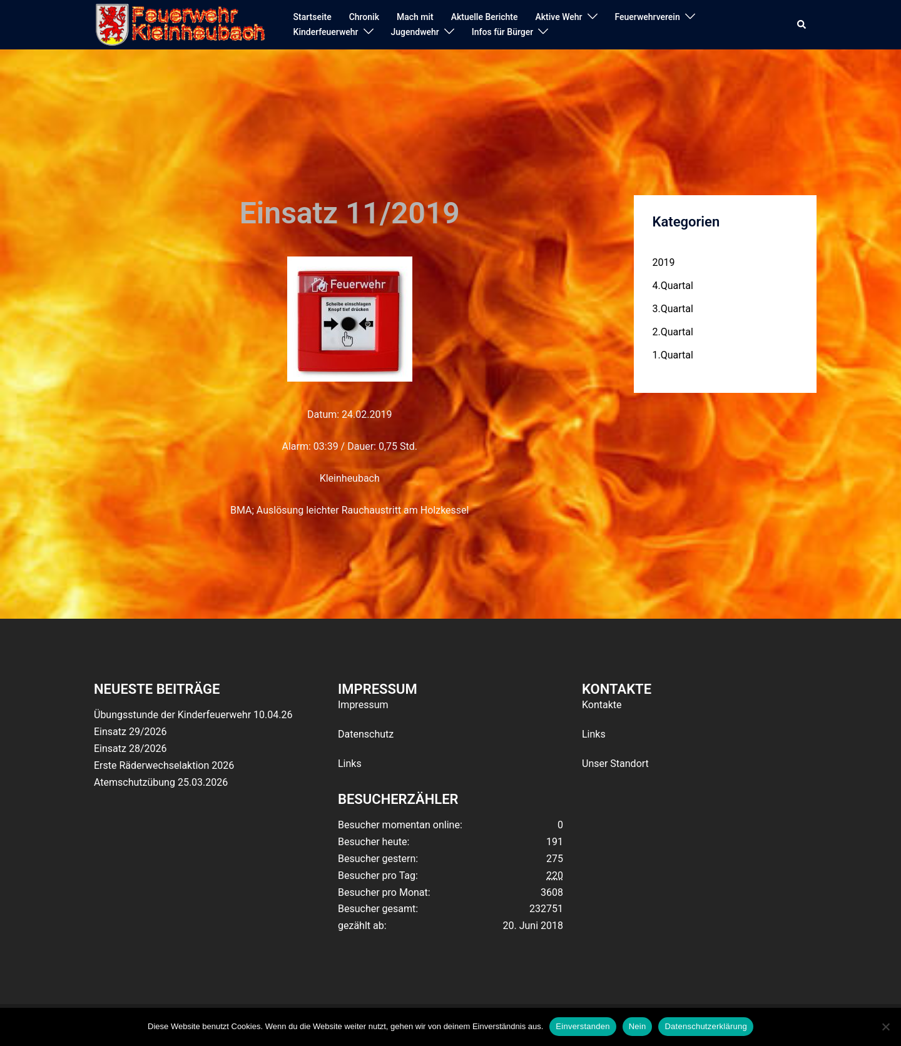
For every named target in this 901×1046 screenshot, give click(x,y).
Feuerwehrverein (647, 17)
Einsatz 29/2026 (130, 732)
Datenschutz (366, 734)
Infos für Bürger (502, 32)
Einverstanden (582, 1026)
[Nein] (885, 1026)
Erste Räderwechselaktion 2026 (164, 765)
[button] (802, 25)
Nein (637, 1026)
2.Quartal (673, 332)
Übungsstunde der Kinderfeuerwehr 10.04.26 (193, 715)
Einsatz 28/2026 (130, 748)
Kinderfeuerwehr (326, 32)
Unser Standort (615, 763)
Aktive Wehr (559, 17)
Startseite (312, 17)
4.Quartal (673, 286)
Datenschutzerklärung (705, 1026)
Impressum (363, 705)
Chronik (364, 17)
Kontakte (602, 705)
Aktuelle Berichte (484, 17)
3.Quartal (673, 309)
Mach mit (415, 17)
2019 (664, 262)
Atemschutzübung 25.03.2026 (161, 782)
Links (350, 763)
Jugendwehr (415, 32)
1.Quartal (673, 355)
